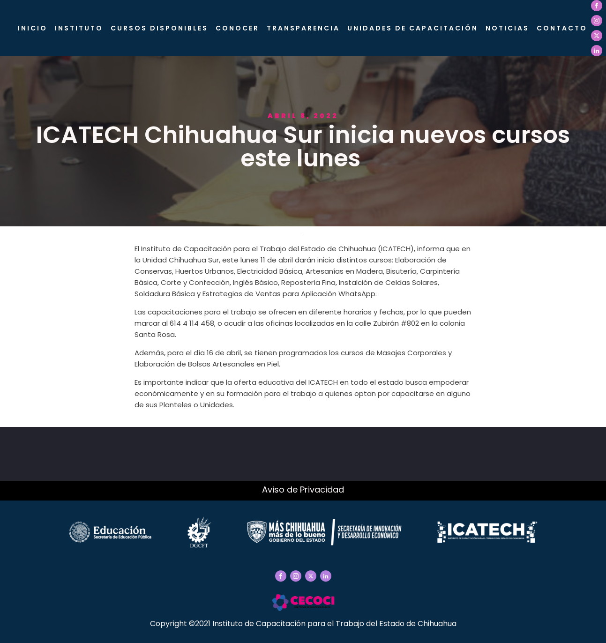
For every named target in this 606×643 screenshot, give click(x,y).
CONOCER (237, 28)
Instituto (79, 28)
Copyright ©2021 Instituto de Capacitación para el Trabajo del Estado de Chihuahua (303, 623)
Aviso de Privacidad (303, 489)
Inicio (32, 28)
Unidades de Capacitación (412, 28)
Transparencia (303, 28)
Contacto (562, 28)
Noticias (507, 28)
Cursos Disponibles (159, 28)
